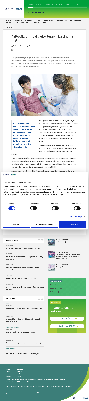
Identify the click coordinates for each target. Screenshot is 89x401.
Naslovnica (9, 27)
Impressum (23, 379)
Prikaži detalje (76, 217)
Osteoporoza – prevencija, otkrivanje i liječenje (23, 343)
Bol (7, 303)
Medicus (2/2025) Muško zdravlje (58, 242)
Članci (30, 4)
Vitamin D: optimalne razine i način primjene (23, 354)
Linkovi (19, 376)
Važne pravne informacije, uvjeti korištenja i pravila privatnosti (46, 379)
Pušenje (53, 292)
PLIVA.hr (29, 382)
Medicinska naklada (53, 386)
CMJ (12, 386)
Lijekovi (39, 4)
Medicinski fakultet (41, 386)
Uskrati (16, 224)
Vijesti (8, 374)
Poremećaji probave (12, 327)
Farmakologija (11, 314)
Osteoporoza (10, 338)
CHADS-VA (54, 288)
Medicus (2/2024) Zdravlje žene (58, 267)
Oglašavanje (15, 379)
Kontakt (8, 379)
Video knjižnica (72, 4)
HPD (15, 386)
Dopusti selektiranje (44, 224)
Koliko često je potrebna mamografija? (21, 278)
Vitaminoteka (68, 386)
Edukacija (49, 4)
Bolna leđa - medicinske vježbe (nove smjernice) (24, 308)
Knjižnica (19, 372)
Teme (8, 369)
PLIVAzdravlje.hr (21, 382)
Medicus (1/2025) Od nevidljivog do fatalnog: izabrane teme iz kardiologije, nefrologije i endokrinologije (64, 255)
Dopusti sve (73, 224)
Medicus (59, 4)
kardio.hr (20, 386)
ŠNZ (62, 386)
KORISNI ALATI (56, 281)
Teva (7, 382)
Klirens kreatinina (56, 285)
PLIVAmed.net (36, 12)
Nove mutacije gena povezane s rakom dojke (23, 248)
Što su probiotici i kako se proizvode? (20, 332)
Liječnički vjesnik (29, 386)
